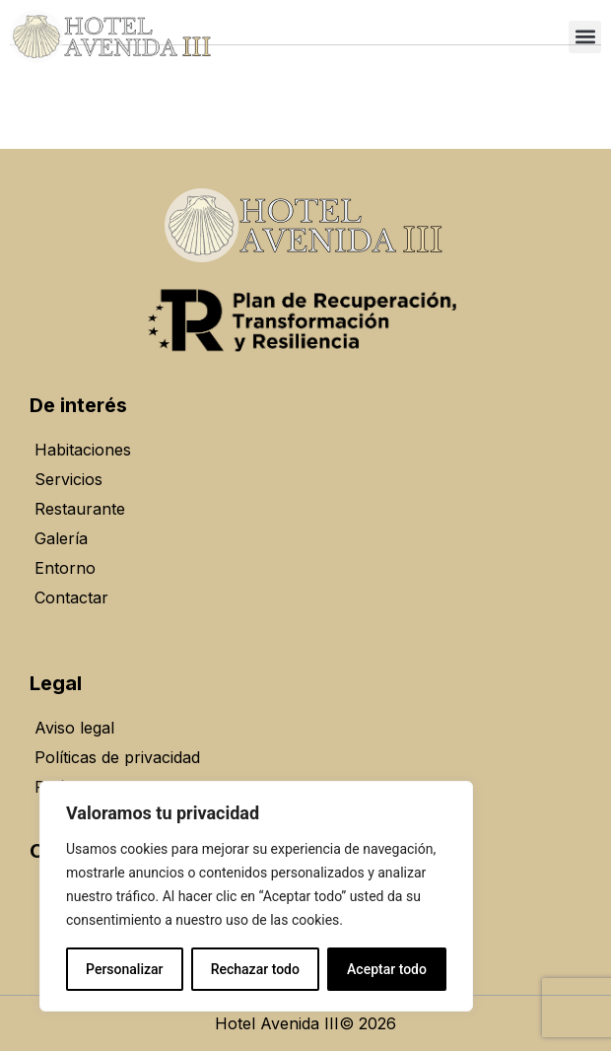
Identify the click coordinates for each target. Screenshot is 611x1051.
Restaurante (79, 509)
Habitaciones (82, 449)
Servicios (68, 479)
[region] (256, 896)
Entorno (65, 568)
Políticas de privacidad (117, 757)
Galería (61, 538)
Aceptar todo (387, 969)
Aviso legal (74, 727)
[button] (585, 37)
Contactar (71, 597)
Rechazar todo (255, 969)
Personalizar (124, 969)
